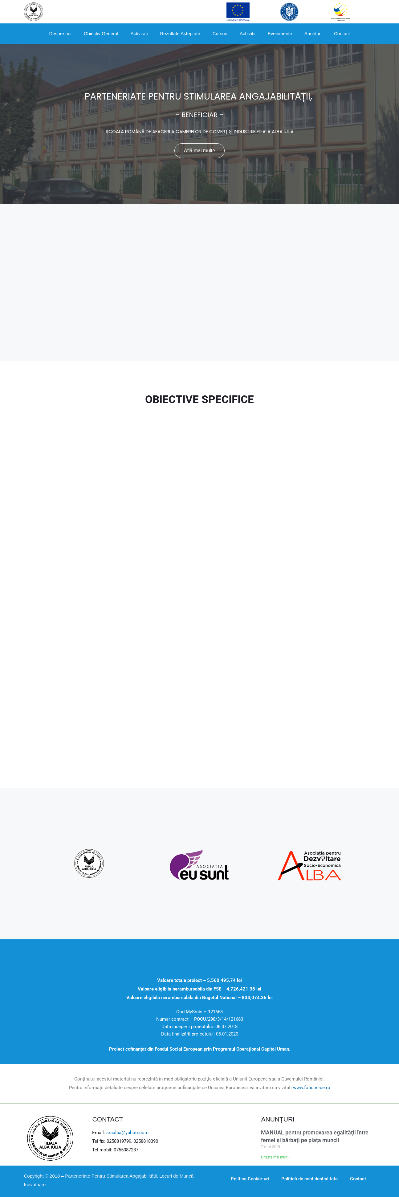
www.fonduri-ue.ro (311, 1087)
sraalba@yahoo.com (127, 1132)
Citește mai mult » (275, 1157)
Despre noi (60, 33)
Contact (342, 33)
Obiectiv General (101, 33)
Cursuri (220, 33)
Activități (139, 33)
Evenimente (280, 33)
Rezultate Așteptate (180, 33)
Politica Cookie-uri (250, 1179)
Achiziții (247, 33)
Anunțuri (313, 33)
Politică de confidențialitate (309, 1179)
